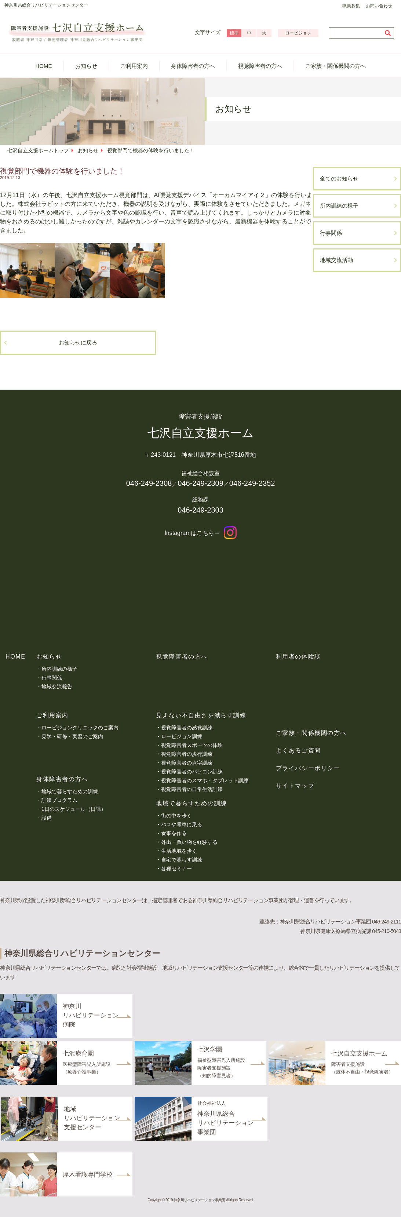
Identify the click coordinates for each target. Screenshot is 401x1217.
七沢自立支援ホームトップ (38, 150)
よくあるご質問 (298, 750)
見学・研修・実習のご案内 (72, 736)
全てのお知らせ (339, 178)
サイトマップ (295, 786)
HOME (44, 66)
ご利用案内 (134, 66)
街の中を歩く (176, 816)
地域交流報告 (56, 686)
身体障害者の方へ (193, 66)
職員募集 (351, 6)
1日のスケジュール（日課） (73, 809)
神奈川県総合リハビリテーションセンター (46, 5)
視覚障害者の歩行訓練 (186, 754)
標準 (234, 33)
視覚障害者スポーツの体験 (192, 745)
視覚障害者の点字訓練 (186, 763)
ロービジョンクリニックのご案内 (80, 727)
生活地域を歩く (179, 851)
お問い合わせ (379, 6)
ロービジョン (298, 33)
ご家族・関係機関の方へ (335, 66)
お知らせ (86, 66)
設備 (46, 818)
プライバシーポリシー (308, 768)
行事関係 (331, 233)
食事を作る (174, 833)
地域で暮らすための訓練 (69, 791)
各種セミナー (176, 868)
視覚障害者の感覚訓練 (186, 727)
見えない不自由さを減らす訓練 (201, 715)
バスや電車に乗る (181, 824)
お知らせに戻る (78, 342)
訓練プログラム (59, 800)
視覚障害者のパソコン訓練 (192, 772)
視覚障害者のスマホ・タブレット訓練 (204, 780)
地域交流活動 (336, 260)
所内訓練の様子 (339, 206)
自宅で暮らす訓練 (181, 860)
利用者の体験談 (298, 656)
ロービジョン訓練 (181, 736)
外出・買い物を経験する (189, 842)
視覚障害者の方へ (260, 66)
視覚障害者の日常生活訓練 (192, 789)
